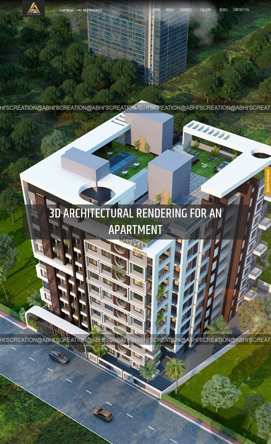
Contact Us (241, 10)
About (170, 10)
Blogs (224, 10)
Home (157, 10)
